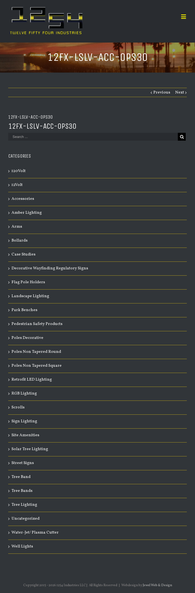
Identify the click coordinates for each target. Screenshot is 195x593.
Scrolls (18, 407)
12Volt (17, 185)
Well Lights (22, 546)
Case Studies (23, 254)
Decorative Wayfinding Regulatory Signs (49, 268)
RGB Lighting (24, 393)
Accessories (22, 199)
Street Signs (22, 463)
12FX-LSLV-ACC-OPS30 (42, 126)
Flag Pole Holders (28, 282)
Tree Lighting (24, 505)
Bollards (19, 240)
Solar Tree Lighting (29, 449)
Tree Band (21, 477)
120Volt (18, 171)
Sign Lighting (24, 421)
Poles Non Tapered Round (36, 352)
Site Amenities (25, 435)
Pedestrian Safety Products (36, 324)
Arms (16, 227)
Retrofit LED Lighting (31, 380)
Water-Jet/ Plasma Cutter (35, 532)
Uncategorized (25, 519)
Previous (161, 92)
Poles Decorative (27, 338)
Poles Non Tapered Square (36, 366)
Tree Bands (21, 491)
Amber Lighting (26, 213)
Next (179, 92)
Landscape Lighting (30, 296)
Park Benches (24, 310)
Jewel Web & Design (157, 585)
